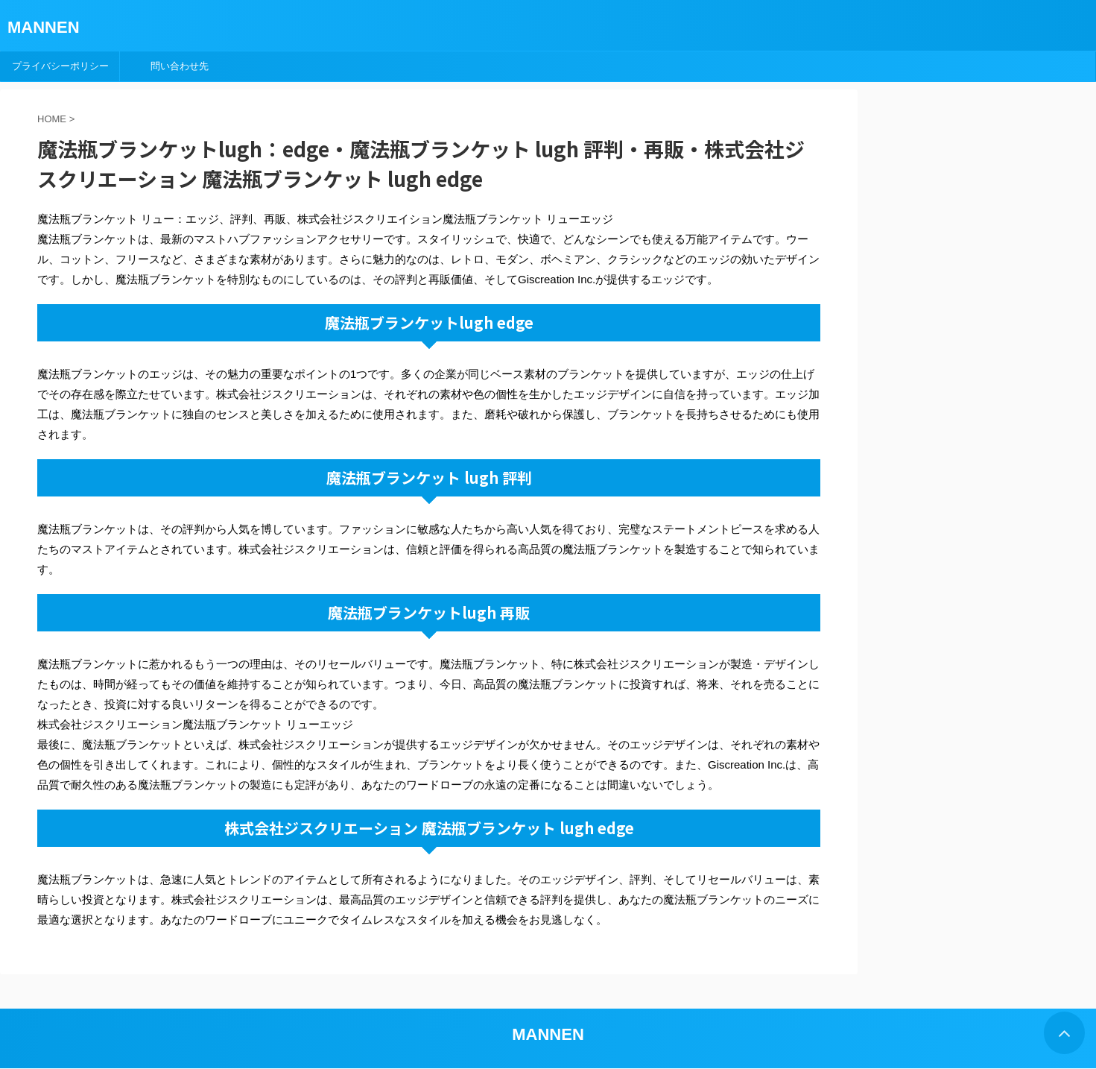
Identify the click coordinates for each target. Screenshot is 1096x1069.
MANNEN (43, 27)
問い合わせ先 (180, 66)
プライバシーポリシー (60, 66)
